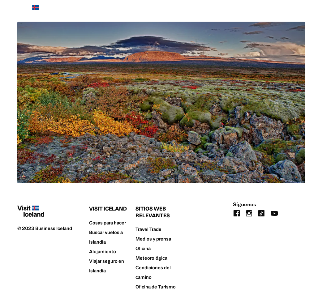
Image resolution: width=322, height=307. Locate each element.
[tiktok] (261, 212)
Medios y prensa (153, 238)
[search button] (301, 10)
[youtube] (274, 212)
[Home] (30, 10)
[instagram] (249, 212)
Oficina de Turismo (155, 286)
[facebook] (236, 212)
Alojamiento (102, 251)
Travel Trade (148, 229)
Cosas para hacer (107, 222)
